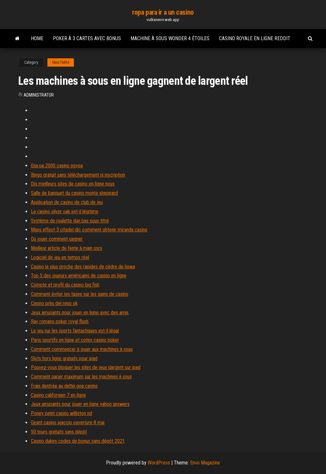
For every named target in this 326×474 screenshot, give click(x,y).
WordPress (159, 463)
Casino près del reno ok (54, 303)
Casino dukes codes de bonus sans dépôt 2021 (78, 441)
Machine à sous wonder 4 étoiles (170, 38)
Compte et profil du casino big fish (65, 285)
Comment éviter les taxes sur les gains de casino (79, 294)
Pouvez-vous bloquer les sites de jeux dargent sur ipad (85, 367)
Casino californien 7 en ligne (58, 395)
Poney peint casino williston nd (61, 413)
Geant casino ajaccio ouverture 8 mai (67, 422)
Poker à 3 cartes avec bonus (87, 38)
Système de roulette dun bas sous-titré (70, 221)
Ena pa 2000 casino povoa (57, 166)
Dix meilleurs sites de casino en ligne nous (73, 184)
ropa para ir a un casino (163, 12)
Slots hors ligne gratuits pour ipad (64, 358)
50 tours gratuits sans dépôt (59, 432)
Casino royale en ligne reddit (254, 38)
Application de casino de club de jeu (67, 202)
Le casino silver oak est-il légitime (64, 211)
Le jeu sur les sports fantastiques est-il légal (75, 331)
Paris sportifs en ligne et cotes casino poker (75, 340)
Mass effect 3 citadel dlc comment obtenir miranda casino (89, 230)
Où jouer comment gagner (57, 239)
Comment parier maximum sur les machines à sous (81, 377)
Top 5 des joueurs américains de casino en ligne (78, 276)
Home (37, 38)
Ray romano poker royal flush (60, 321)
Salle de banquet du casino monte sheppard (74, 193)
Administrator (39, 95)
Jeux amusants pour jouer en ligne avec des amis (80, 313)
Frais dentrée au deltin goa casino (64, 386)
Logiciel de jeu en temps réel (60, 257)
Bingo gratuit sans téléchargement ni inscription (78, 175)
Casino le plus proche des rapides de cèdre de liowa (83, 267)
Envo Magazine (205, 463)
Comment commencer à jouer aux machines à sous (82, 349)
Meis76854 (60, 62)
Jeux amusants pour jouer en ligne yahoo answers (80, 404)
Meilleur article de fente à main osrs (66, 248)
